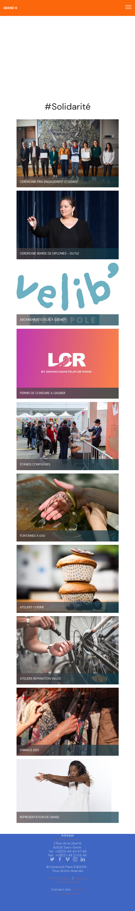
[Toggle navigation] (128, 7)
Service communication (70, 894)
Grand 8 (10, 8)
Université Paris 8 (67, 848)
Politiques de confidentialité (71, 883)
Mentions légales (59, 881)
